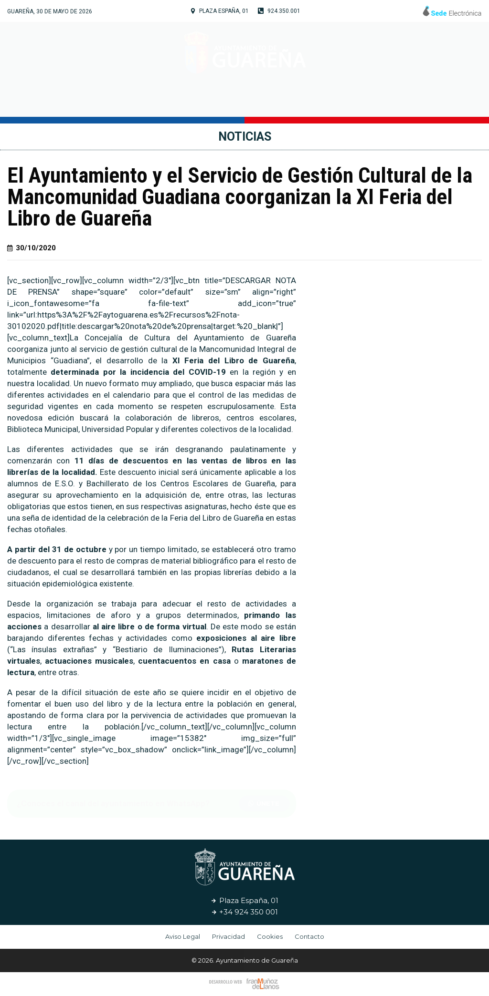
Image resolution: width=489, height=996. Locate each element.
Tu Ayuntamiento (142, 102)
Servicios (318, 102)
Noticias (369, 102)
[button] (264, 803)
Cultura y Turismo (241, 102)
